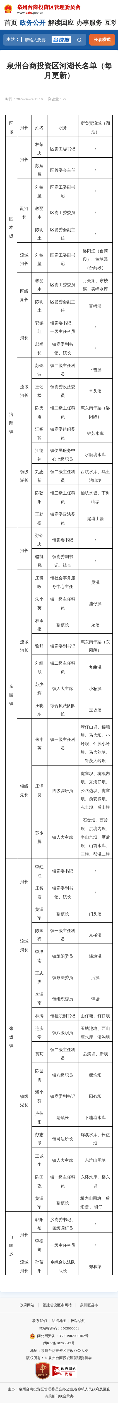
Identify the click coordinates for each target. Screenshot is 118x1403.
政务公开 (32, 22)
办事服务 (89, 22)
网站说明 (78, 1321)
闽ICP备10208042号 (59, 1343)
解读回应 (61, 22)
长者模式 (102, 39)
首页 (10, 22)
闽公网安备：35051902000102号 (59, 1336)
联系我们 (39, 1321)
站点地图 (59, 1321)
